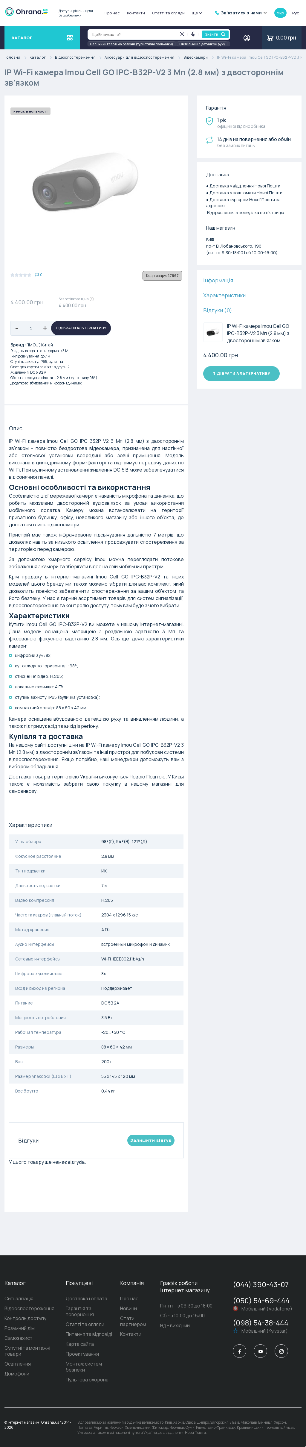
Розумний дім (19, 1328)
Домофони (16, 1374)
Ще (197, 13)
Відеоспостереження (80, 57)
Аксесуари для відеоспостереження (144, 57)
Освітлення (17, 1364)
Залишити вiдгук (151, 1140)
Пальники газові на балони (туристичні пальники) (131, 44)
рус (295, 12)
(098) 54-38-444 (260, 1323)
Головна (17, 57)
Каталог (42, 57)
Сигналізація (18, 1298)
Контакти (136, 13)
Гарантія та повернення (80, 1311)
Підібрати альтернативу (81, 328)
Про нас (112, 13)
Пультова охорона (87, 1380)
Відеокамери (200, 57)
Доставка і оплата (86, 1298)
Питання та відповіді (89, 1334)
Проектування (82, 1354)
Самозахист (18, 1338)
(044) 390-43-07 (261, 1284)
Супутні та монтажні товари (27, 1351)
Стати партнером (133, 1321)
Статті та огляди (168, 13)
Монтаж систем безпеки (84, 1367)
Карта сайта (80, 1344)
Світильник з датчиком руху (202, 44)
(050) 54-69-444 (261, 1300)
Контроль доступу (25, 1318)
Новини (128, 1308)
